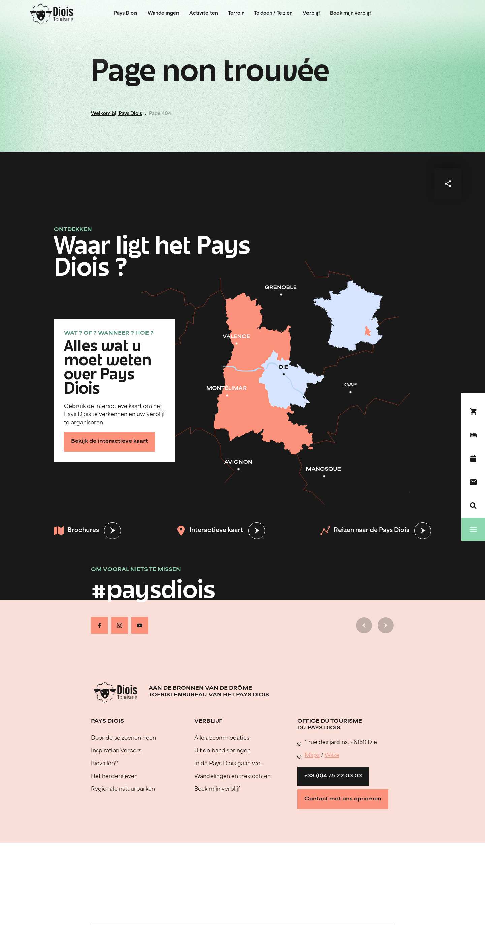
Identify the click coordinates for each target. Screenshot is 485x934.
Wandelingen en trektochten (232, 776)
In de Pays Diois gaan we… (229, 764)
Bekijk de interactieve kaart (109, 441)
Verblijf (311, 13)
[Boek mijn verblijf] (473, 435)
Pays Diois (125, 13)
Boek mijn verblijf (350, 13)
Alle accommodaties (221, 738)
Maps (312, 755)
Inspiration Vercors (116, 751)
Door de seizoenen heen (123, 738)
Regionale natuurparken (123, 789)
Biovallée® (104, 764)
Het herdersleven (114, 776)
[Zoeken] (473, 506)
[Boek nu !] (473, 411)
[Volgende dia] (385, 625)
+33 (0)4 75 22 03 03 (333, 776)
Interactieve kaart (209, 531)
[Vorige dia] (364, 625)
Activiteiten (203, 13)
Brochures (76, 531)
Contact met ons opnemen (342, 799)
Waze (332, 755)
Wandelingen (163, 13)
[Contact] (473, 482)
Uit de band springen (222, 751)
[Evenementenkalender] (473, 458)
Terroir (236, 13)
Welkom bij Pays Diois (116, 113)
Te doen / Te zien (273, 13)
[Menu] (473, 529)
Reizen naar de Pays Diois (364, 531)
